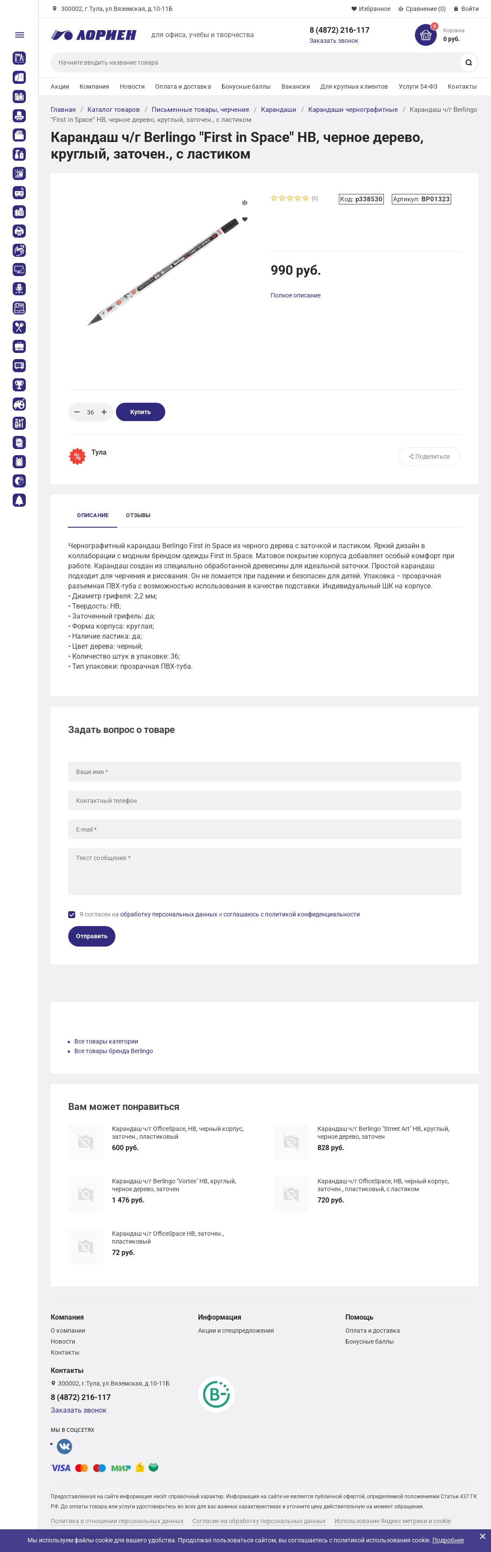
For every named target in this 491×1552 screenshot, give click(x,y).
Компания (94, 86)
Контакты (462, 86)
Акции (60, 86)
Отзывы (138, 515)
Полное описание (295, 295)
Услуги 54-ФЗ (418, 86)
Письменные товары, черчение (200, 110)
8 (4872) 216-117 (339, 30)
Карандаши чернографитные (353, 110)
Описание (92, 515)
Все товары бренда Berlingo (113, 1050)
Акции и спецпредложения (236, 1330)
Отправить (92, 936)
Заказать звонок (334, 40)
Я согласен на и (220, 914)
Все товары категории (106, 1041)
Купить (140, 411)
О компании (68, 1330)
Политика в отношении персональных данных (117, 1520)
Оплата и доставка (183, 86)
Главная (63, 110)
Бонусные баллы (246, 86)
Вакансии (296, 86)
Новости (132, 86)
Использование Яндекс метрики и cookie (392, 1520)
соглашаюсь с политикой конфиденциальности (291, 914)
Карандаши (278, 110)
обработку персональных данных (168, 914)
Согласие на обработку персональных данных (259, 1520)
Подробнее (448, 1540)
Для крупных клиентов (354, 86)
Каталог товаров (113, 110)
